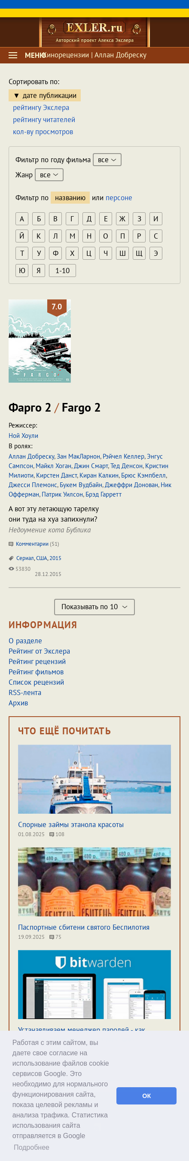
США (41, 558)
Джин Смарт (91, 466)
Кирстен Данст (56, 475)
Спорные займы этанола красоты (71, 824)
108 (56, 834)
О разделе (25, 640)
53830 (19, 569)
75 (55, 937)
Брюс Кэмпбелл (143, 475)
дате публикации (49, 95)
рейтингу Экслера (41, 107)
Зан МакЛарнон (78, 456)
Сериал (25, 558)
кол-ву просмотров (43, 131)
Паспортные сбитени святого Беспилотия (83, 927)
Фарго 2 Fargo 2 (55, 407)
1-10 (62, 270)
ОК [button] (146, 1095)
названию (70, 197)
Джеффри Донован (131, 485)
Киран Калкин (99, 475)
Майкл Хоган (53, 466)
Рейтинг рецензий (37, 661)
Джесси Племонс (33, 485)
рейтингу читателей (44, 119)
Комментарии (34, 543)
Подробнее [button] (31, 1147)
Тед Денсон (126, 466)
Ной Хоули (23, 435)
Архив (18, 703)
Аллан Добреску (31, 456)
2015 (55, 558)
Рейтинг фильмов (36, 671)
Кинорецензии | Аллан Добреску (94, 55)
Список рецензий (36, 682)
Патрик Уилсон (62, 494)
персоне (119, 197)
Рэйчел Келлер (123, 456)
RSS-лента (25, 692)
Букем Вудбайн (81, 485)
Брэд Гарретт (103, 494)
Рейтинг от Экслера (39, 651)
